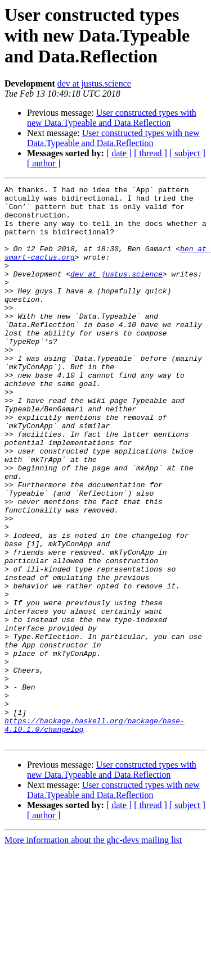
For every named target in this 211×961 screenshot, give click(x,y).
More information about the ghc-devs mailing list (93, 951)
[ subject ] (187, 153)
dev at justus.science (94, 83)
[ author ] (44, 163)
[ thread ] (150, 153)
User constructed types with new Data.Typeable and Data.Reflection (111, 118)
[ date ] (119, 153)
